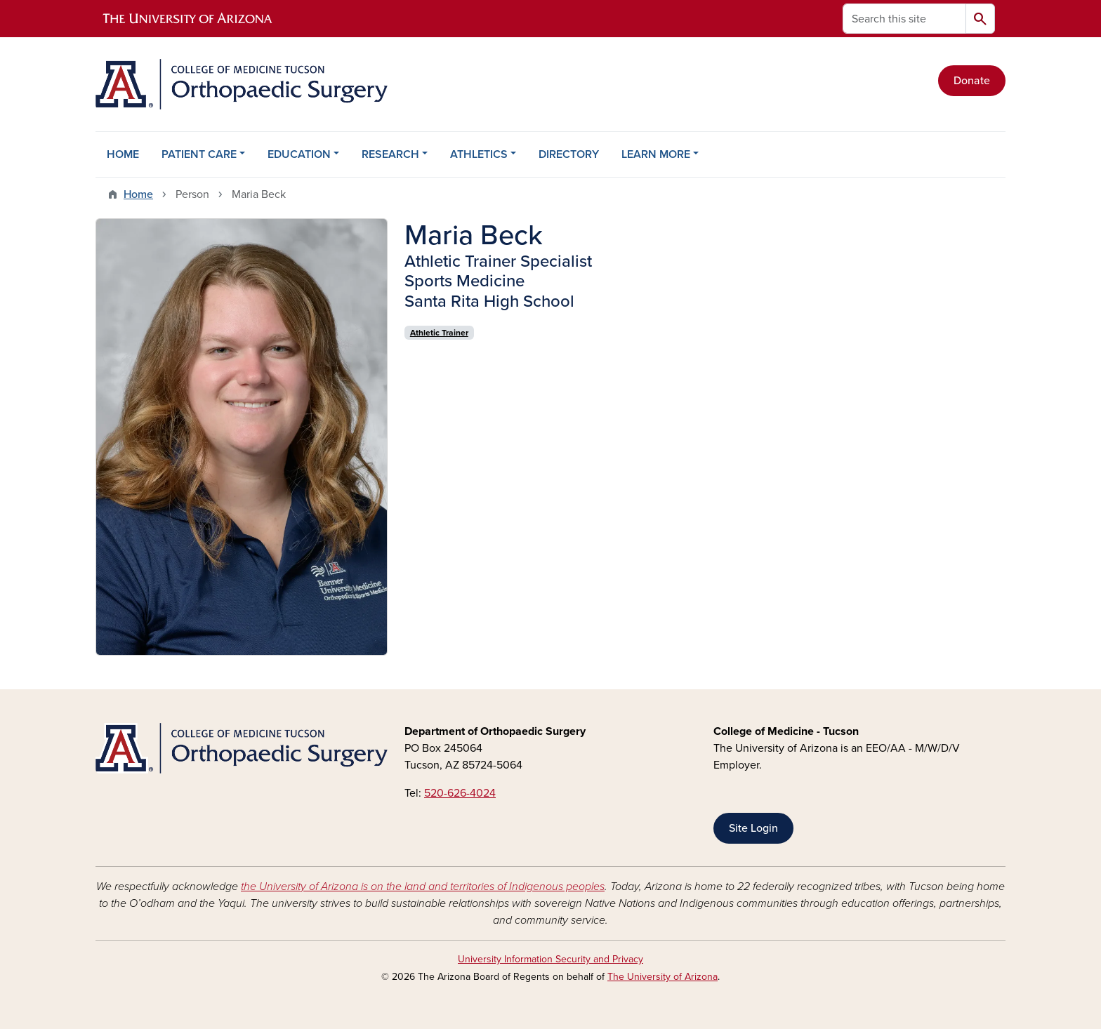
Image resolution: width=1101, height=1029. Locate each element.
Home (138, 194)
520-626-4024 (460, 793)
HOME (123, 154)
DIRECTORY (569, 154)
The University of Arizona (662, 977)
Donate (972, 81)
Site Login (753, 828)
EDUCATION (299, 154)
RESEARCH (390, 154)
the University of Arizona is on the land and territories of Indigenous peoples (423, 886)
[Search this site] (904, 19)
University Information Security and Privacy (550, 959)
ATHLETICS (479, 154)
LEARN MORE (655, 154)
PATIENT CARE (199, 154)
